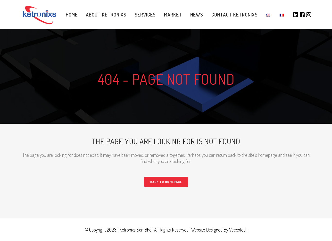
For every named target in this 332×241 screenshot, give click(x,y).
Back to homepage (166, 182)
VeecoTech (238, 229)
